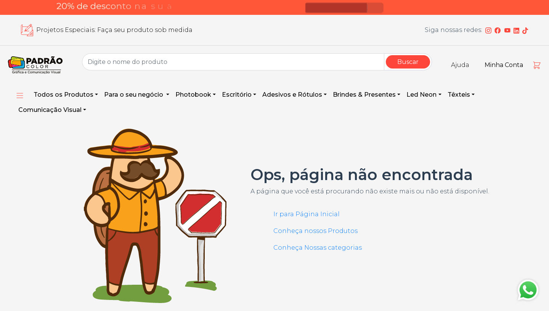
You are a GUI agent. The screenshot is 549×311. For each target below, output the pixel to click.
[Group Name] (233, 61)
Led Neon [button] (421, 94)
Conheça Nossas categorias (317, 247)
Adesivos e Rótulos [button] (292, 94)
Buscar (408, 61)
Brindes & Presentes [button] (364, 94)
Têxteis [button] (459, 94)
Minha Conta (504, 65)
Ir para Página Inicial (306, 214)
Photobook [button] (193, 94)
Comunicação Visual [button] (50, 109)
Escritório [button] (237, 94)
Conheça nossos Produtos (315, 230)
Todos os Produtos (63, 94)
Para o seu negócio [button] (134, 94)
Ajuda (460, 65)
